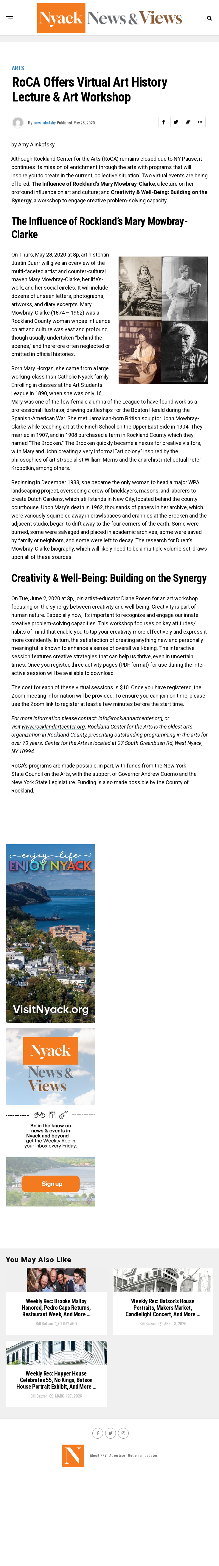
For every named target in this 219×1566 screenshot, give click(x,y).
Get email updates (143, 1545)
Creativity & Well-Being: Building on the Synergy (108, 578)
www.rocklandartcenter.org (53, 726)
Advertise (117, 1545)
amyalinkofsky (44, 122)
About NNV (98, 1545)
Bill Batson (44, 1368)
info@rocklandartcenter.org (130, 718)
